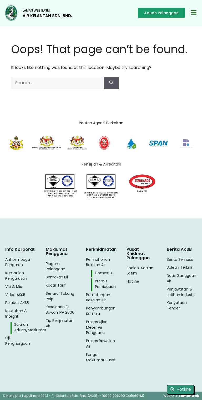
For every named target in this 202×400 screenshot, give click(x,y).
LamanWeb (189, 395)
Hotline (180, 389)
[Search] (111, 83)
